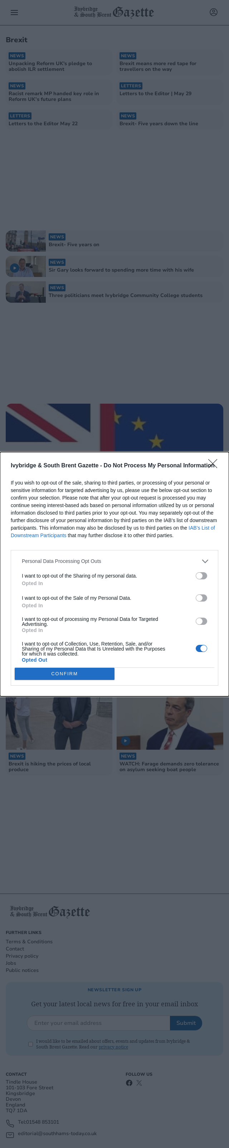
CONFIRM (64, 673)
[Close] (215, 466)
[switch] (201, 575)
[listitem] (114, 561)
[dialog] (114, 574)
